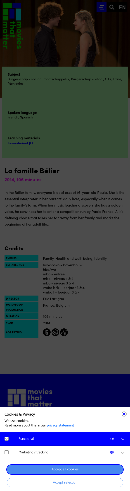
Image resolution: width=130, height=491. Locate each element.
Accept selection (65, 482)
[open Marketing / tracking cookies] (123, 453)
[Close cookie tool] (124, 414)
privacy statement (60, 425)
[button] (67, 439)
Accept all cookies (65, 469)
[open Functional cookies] (123, 439)
